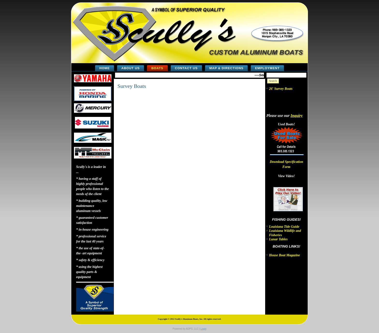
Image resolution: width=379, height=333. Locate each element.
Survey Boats (131, 86)
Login (203, 328)
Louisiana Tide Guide (284, 226)
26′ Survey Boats (280, 89)
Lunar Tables (278, 239)
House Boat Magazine (284, 255)
